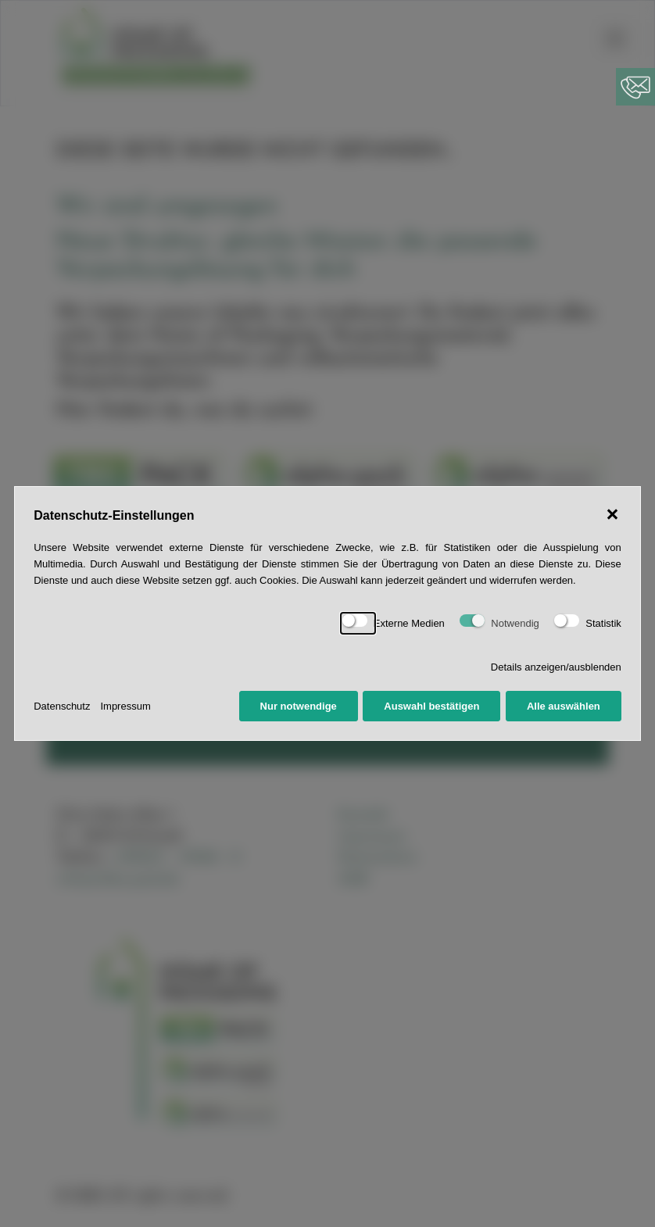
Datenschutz (62, 706)
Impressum (125, 706)
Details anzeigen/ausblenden (556, 667)
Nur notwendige (298, 706)
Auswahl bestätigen (431, 706)
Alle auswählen (563, 706)
